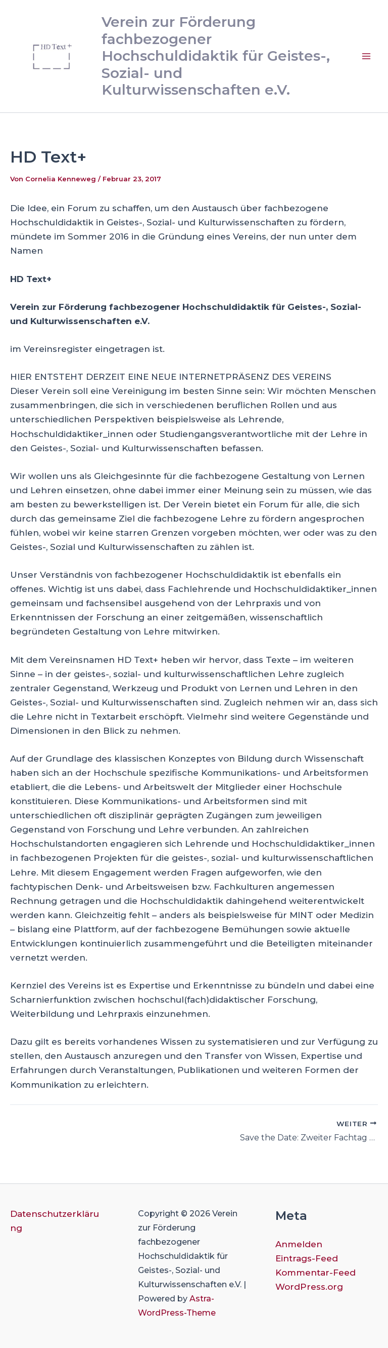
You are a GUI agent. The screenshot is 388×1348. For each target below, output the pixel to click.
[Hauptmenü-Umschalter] (366, 56)
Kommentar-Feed (315, 1272)
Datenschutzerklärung (54, 1221)
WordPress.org (309, 1287)
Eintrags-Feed (306, 1258)
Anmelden (298, 1244)
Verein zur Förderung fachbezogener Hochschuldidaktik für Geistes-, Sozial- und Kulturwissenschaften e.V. (216, 55)
